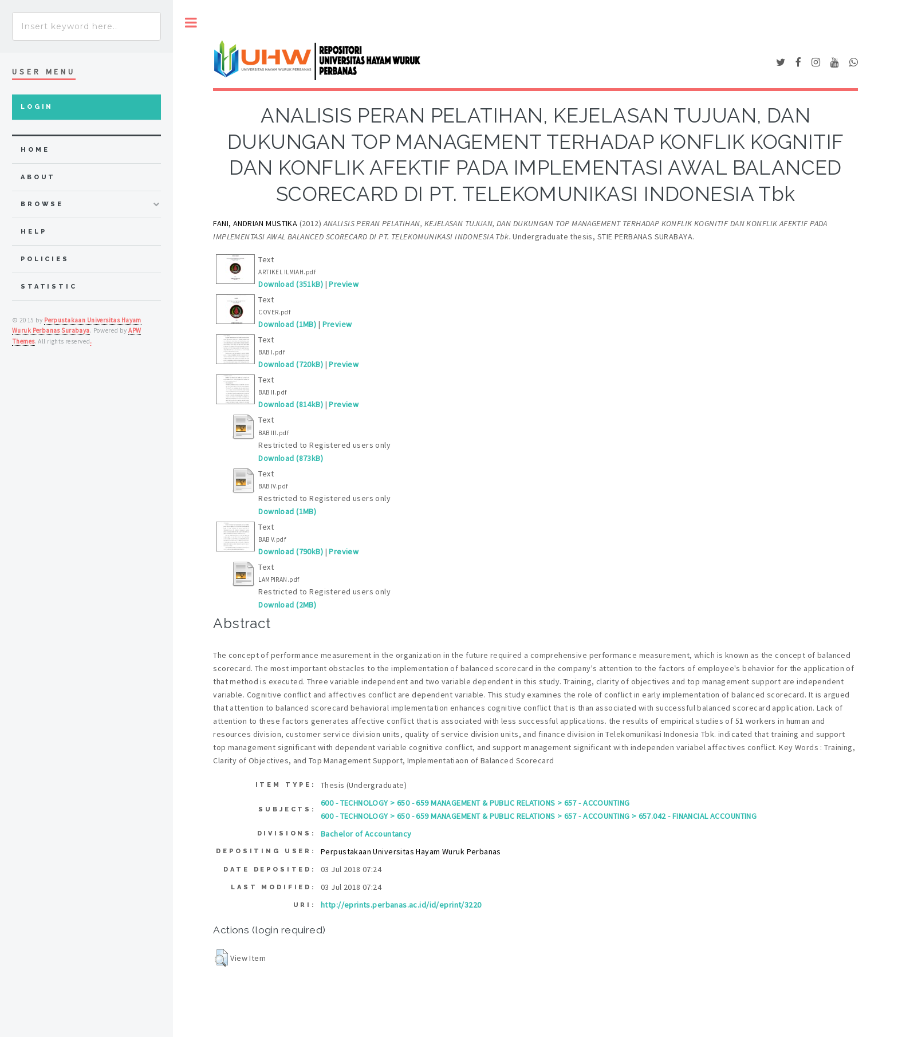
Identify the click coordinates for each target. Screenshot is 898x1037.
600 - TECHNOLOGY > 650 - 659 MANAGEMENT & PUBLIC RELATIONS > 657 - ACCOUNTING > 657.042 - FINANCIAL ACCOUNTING (539, 816)
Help (33, 231)
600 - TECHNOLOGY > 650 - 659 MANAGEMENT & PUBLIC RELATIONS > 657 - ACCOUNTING (475, 803)
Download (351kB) (290, 284)
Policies (45, 259)
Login (37, 107)
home (35, 149)
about (38, 177)
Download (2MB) (287, 605)
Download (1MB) (287, 324)
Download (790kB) (290, 551)
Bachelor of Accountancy (366, 834)
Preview (344, 284)
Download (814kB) (290, 404)
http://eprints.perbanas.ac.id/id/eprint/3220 (401, 905)
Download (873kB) (290, 458)
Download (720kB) (290, 364)
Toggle (191, 22)
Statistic (49, 286)
